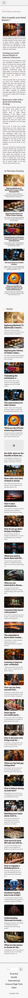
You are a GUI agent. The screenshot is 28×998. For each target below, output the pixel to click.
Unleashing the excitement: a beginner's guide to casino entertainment (14, 239)
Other (7, 10)
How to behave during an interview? (14, 789)
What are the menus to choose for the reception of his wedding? (13, 948)
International (14, 981)
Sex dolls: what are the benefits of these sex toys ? (14, 455)
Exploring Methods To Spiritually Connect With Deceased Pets (14, 190)
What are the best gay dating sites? (14, 764)
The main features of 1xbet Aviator (14, 263)
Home (2, 10)
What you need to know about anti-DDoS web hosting (14, 558)
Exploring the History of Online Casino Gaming (14, 214)
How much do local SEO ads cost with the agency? (13, 843)
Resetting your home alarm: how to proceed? (13, 816)
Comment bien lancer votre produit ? (13, 611)
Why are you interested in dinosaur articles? (14, 585)
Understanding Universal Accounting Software (14, 920)
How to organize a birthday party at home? (12, 868)
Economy (14, 974)
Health (14, 977)
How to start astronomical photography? (10, 506)
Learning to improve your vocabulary (13, 663)
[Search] (12, 969)
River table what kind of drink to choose (13, 479)
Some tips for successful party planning (11, 715)
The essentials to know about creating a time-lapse (14, 637)
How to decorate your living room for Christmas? (13, 740)
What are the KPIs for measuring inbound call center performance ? (14, 287)
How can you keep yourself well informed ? (12, 689)
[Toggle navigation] (4, 2)
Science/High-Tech (14, 984)
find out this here (13, 77)
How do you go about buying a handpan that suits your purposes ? (13, 532)
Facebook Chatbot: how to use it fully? (12, 894)
